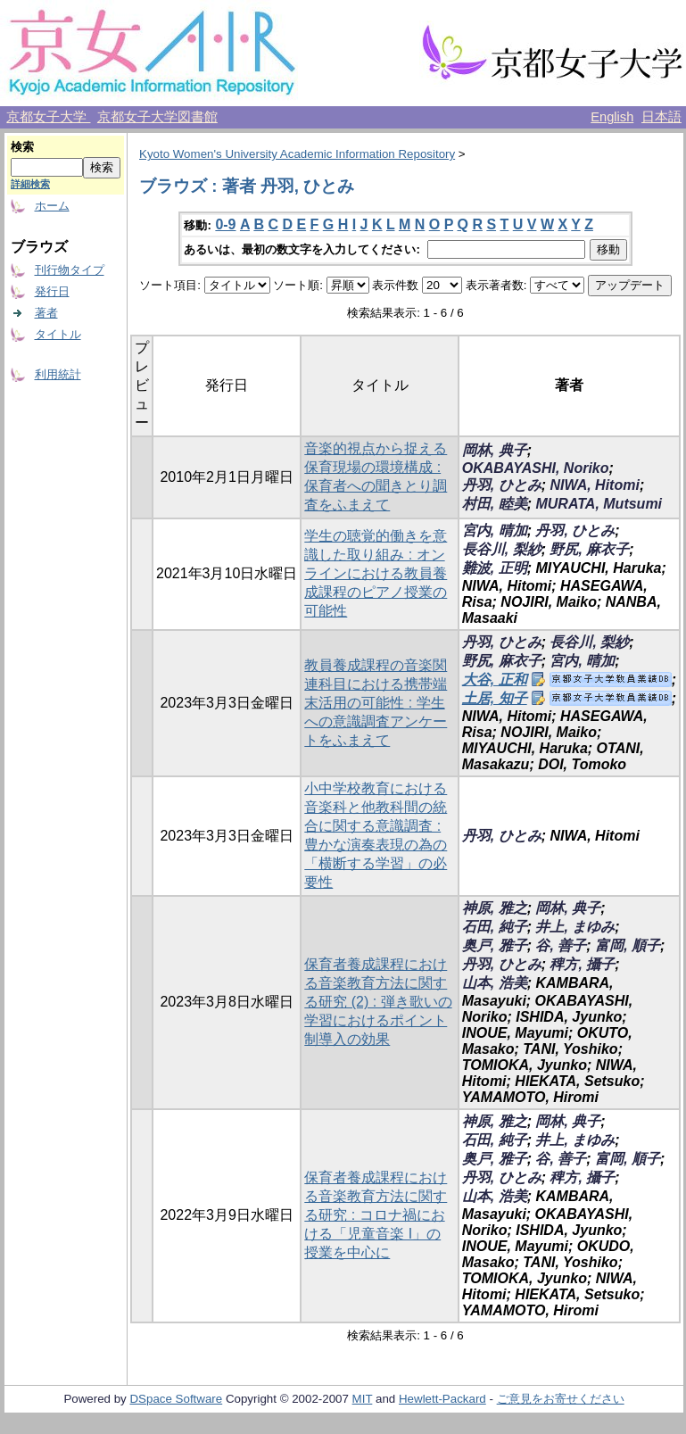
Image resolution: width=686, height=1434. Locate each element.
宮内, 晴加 (494, 530)
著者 (46, 312)
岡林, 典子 (494, 450)
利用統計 (58, 374)
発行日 (52, 291)
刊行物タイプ (69, 270)
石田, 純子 (494, 926)
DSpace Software (175, 1398)
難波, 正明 (494, 568)
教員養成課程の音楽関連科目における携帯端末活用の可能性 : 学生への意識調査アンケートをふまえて (375, 703)
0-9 (225, 224)
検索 (22, 146)
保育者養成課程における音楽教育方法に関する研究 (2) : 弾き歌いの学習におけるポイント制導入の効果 (377, 1002)
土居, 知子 (494, 698)
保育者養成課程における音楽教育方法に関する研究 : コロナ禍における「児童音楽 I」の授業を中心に (375, 1215)
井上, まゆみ (575, 926)
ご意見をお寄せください (560, 1398)
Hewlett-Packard (442, 1398)
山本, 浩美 (494, 983)
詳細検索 (30, 183)
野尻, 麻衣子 (589, 549)
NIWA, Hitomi (594, 485)
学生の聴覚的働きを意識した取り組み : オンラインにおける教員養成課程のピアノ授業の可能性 (375, 573)
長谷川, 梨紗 (501, 549)
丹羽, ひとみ (501, 485)
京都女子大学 (48, 117)
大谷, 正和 (494, 679)
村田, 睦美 (494, 503)
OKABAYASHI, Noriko (535, 468)
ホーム (52, 205)
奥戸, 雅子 (494, 945)
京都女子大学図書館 (157, 117)
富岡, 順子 (627, 945)
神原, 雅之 (494, 908)
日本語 (661, 117)
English (612, 117)
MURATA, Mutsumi (598, 503)
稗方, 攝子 (582, 964)
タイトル (58, 334)
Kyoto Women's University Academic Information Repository (297, 154)
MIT (362, 1398)
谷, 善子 (560, 945)
